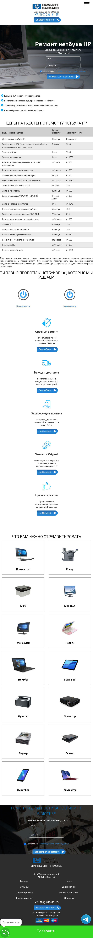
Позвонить (46, 931)
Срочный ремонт (24, 892)
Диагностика (68, 887)
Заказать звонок (45, 19)
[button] (5, 932)
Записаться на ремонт (61, 76)
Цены (69, 881)
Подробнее (45, 349)
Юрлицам (69, 898)
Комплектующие (24, 898)
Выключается (69, 295)
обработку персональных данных (70, 71)
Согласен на (63, 71)
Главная (24, 881)
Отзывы (24, 887)
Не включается (23, 295)
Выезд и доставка (68, 892)
